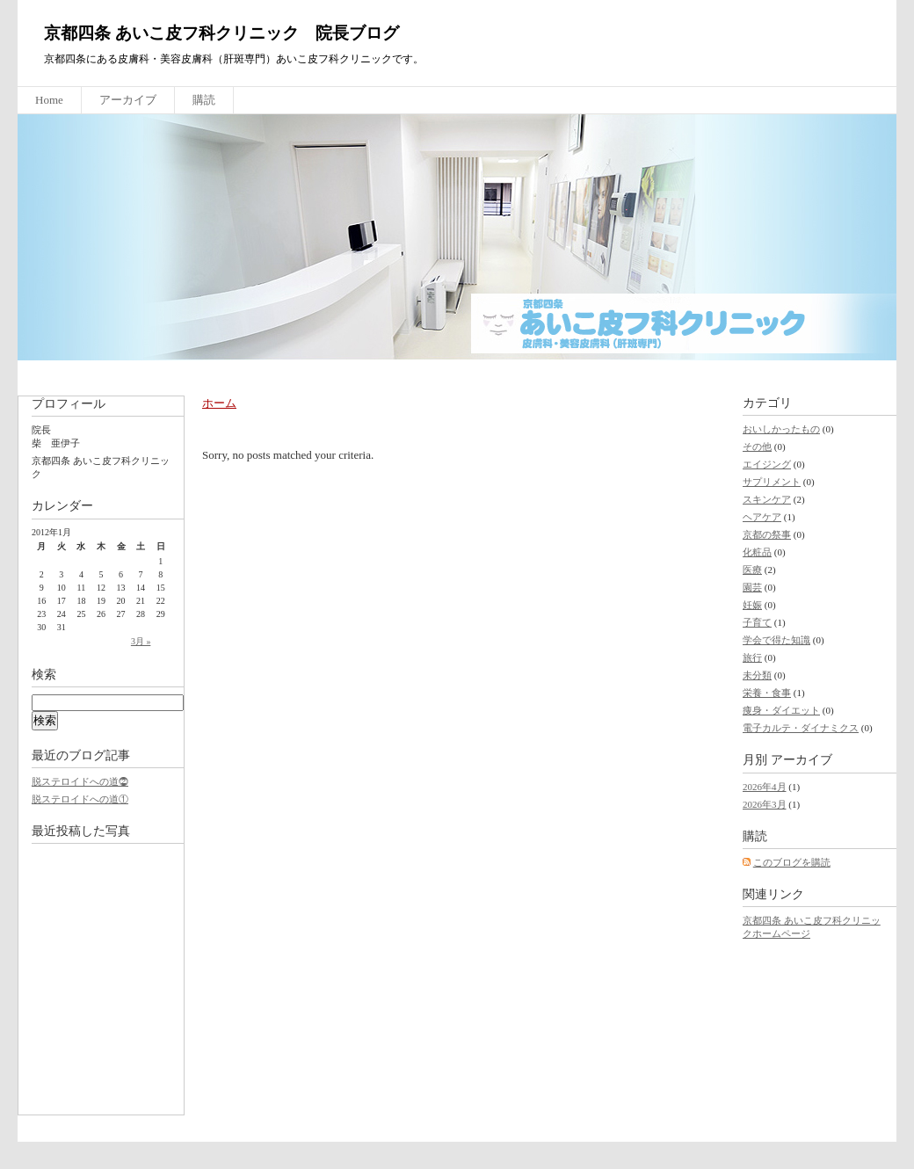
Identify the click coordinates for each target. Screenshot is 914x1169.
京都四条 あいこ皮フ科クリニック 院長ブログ (221, 33)
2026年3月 (765, 804)
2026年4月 (765, 786)
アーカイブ (127, 99)
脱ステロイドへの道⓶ (80, 781)
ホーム (219, 403)
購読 (203, 99)
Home (49, 99)
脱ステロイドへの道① (80, 799)
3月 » (141, 641)
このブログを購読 (792, 862)
